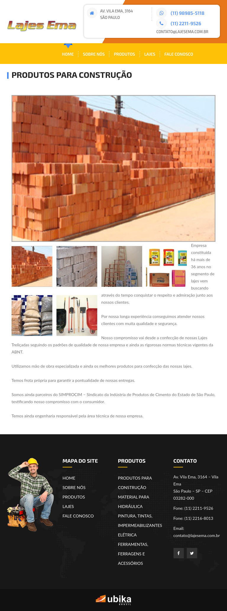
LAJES (68, 506)
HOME (69, 477)
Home (68, 54)
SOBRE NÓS (74, 487)
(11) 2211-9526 (178, 23)
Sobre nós (94, 54)
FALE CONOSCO (78, 515)
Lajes (149, 54)
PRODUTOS (74, 496)
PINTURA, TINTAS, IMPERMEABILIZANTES (140, 520)
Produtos (124, 54)
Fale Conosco (178, 54)
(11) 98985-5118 (180, 13)
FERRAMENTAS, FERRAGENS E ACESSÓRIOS (133, 554)
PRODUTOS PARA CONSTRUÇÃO (135, 482)
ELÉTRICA (127, 534)
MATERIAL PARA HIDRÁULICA (133, 501)
